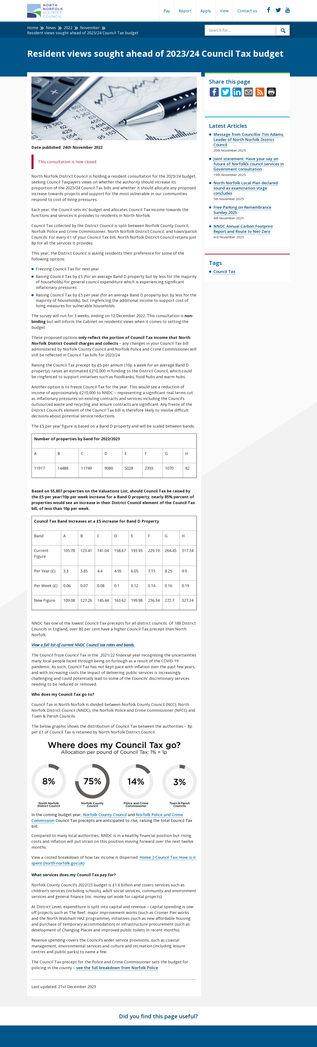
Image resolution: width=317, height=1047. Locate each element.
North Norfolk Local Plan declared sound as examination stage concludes (245, 188)
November (90, 27)
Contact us (247, 10)
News (51, 27)
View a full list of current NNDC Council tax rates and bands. (83, 644)
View (224, 10)
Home (32, 27)
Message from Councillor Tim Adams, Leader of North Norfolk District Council (248, 139)
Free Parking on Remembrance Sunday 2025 (242, 210)
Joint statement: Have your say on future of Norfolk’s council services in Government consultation (248, 164)
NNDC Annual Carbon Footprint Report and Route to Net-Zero (243, 229)
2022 (68, 27)
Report (185, 10)
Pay (166, 10)
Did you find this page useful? (158, 1016)
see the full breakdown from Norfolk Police (117, 967)
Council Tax (224, 271)
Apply (205, 10)
